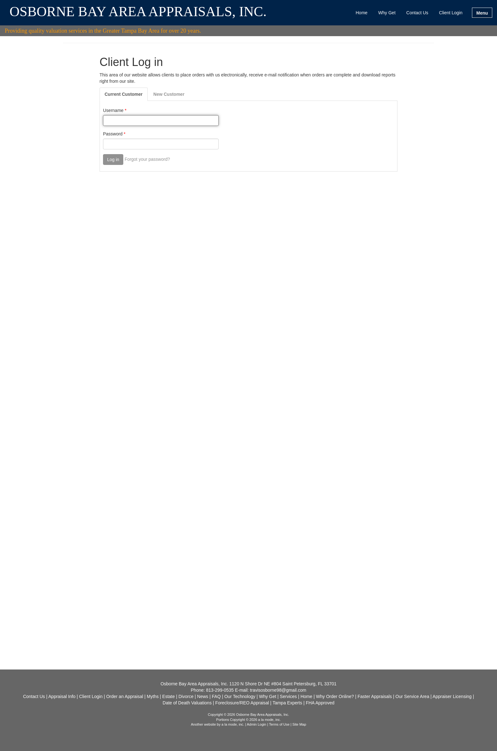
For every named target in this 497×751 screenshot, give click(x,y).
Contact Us (417, 12)
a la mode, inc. (233, 724)
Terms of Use (279, 724)
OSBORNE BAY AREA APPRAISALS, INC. (138, 12)
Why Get (386, 12)
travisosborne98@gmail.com (278, 690)
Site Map (299, 724)
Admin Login (256, 724)
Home (361, 12)
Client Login (450, 12)
